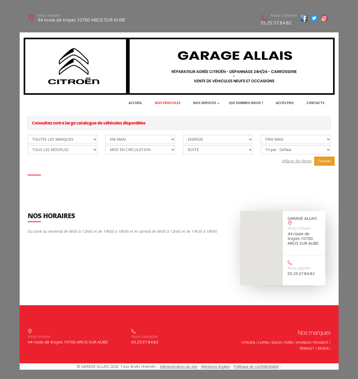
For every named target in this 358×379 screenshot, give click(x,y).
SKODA (322, 348)
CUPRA (263, 342)
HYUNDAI (303, 342)
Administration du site (178, 366)
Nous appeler (299, 267)
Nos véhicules (167, 103)
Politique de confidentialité (256, 366)
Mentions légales (215, 366)
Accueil (135, 103)
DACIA (276, 342)
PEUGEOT (320, 342)
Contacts (315, 103)
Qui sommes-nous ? (246, 103)
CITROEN (248, 342)
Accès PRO (285, 103)
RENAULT (307, 348)
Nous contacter (284, 15)
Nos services (204, 103)
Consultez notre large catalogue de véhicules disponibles (88, 123)
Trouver (324, 160)
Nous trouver (48, 15)
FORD (288, 342)
